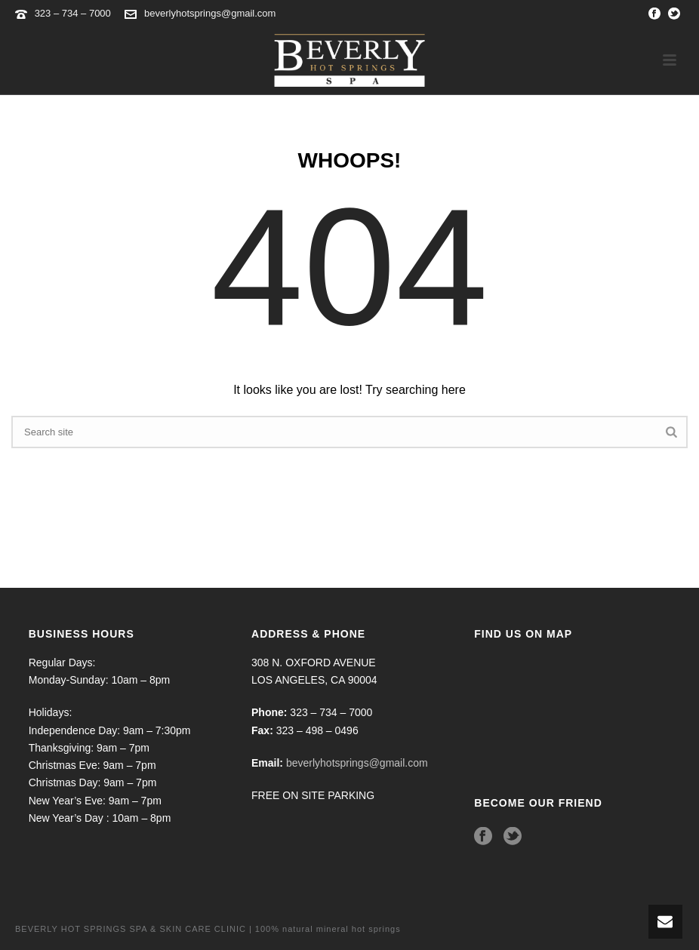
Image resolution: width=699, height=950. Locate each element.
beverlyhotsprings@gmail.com (210, 13)
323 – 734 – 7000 (74, 13)
